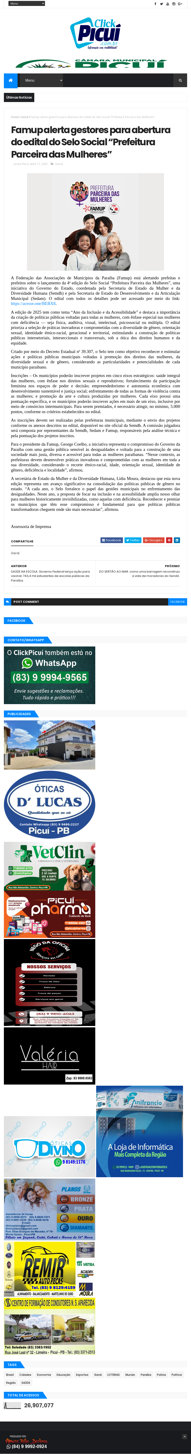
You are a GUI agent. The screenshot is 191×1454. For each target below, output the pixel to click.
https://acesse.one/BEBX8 (33, 303)
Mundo (130, 1375)
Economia (44, 1375)
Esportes (82, 1375)
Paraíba (146, 1375)
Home (15, 117)
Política (177, 1375)
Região (11, 1383)
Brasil (10, 1375)
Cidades (25, 1375)
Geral (24, 117)
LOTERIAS (113, 1375)
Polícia (161, 1375)
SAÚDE (25, 1383)
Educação (63, 1375)
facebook (177, 602)
